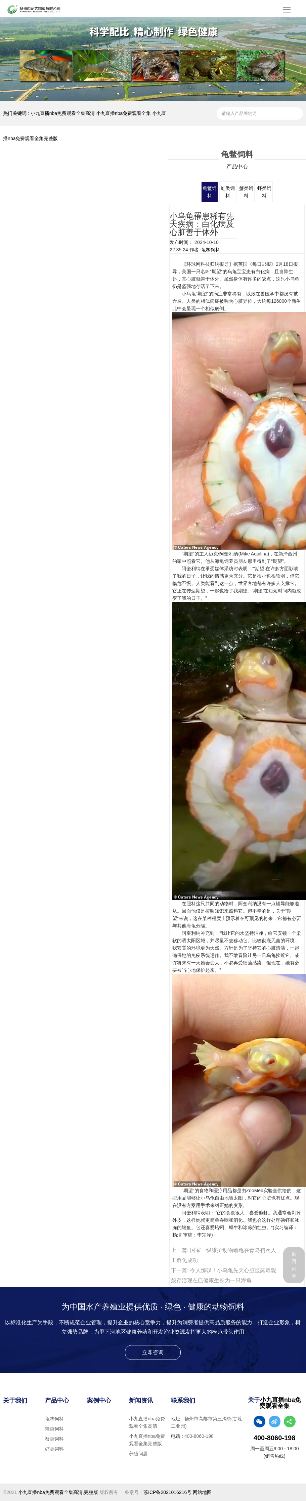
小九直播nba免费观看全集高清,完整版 (58, 1492)
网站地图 (202, 1492)
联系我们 (183, 1400)
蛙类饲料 (54, 1428)
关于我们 (15, 1400)
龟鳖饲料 (210, 249)
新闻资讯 (141, 1400)
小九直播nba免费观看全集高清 (63, 113)
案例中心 (99, 1400)
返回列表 (294, 1265)
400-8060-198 (199, 1436)
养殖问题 (138, 1453)
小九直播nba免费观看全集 (123, 113)
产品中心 (57, 1400)
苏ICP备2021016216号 (167, 1492)
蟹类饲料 (54, 1439)
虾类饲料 (54, 1449)
